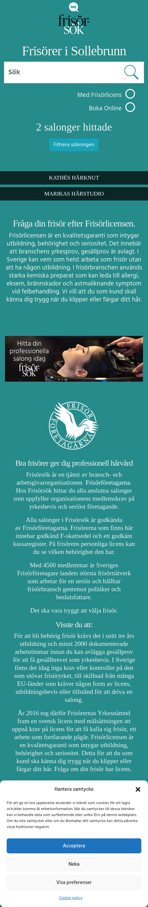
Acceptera (74, 846)
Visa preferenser (74, 883)
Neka (73, 864)
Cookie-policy (70, 898)
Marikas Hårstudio (74, 194)
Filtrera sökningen (74, 145)
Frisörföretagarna (107, 482)
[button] (138, 789)
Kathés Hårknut (74, 178)
